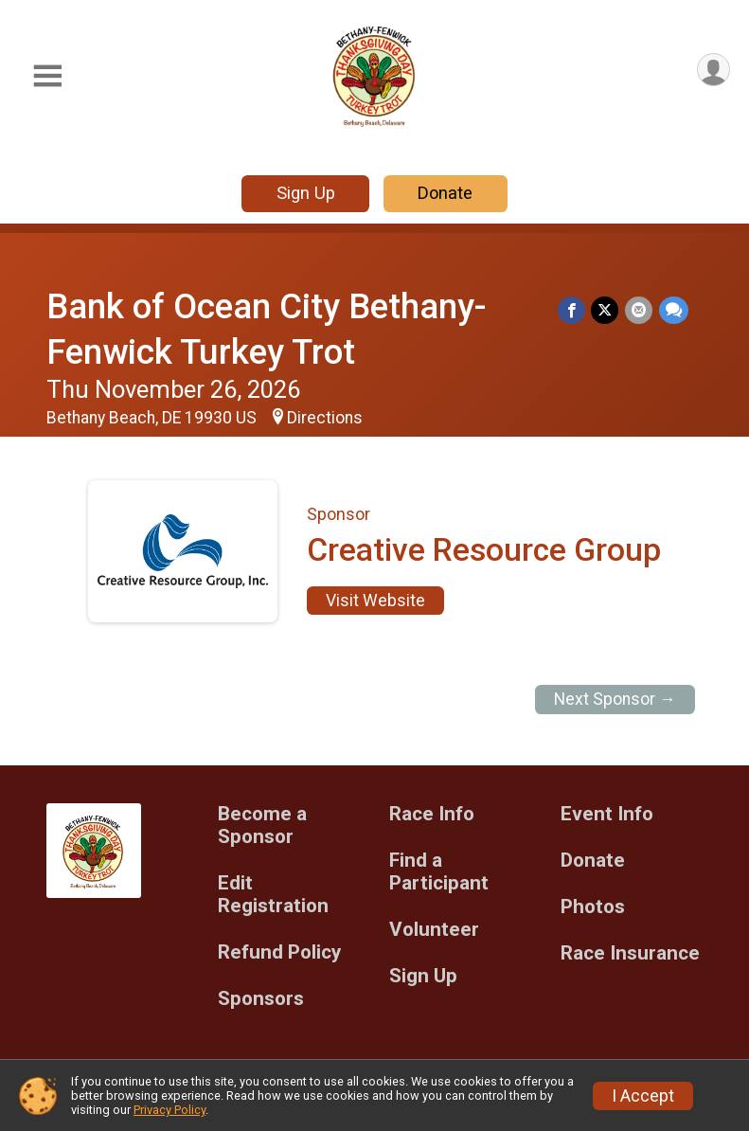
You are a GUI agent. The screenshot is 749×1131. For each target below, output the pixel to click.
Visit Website (375, 600)
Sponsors (261, 999)
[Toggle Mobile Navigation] (47, 76)
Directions (325, 417)
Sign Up (305, 193)
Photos (593, 907)
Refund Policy (279, 952)
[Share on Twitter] (606, 310)
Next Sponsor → (615, 699)
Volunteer (434, 930)
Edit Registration (273, 894)
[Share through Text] (673, 310)
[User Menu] (712, 70)
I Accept (643, 1095)
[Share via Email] (639, 310)
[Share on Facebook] (573, 310)
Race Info (431, 814)
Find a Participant (439, 872)
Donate (445, 193)
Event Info (607, 814)
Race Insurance (630, 953)
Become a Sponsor (262, 825)
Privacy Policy (169, 1110)
